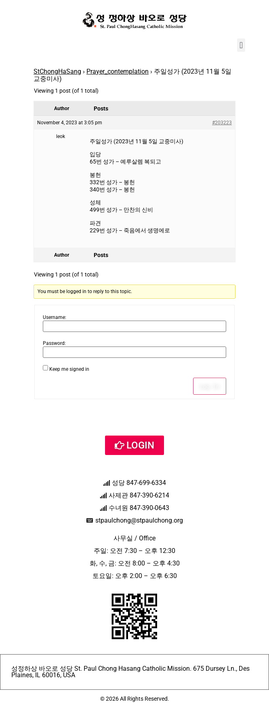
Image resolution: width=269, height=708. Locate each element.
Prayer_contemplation (117, 71)
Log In (209, 386)
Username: (54, 317)
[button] (241, 45)
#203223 (222, 122)
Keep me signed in (69, 369)
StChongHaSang (57, 71)
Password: (54, 343)
